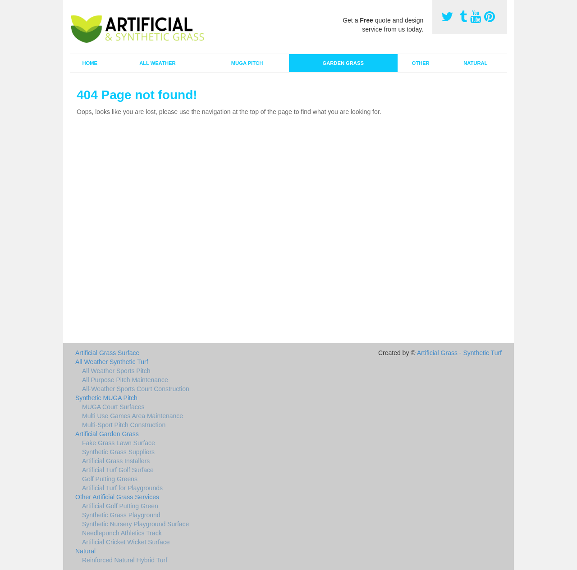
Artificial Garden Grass (107, 434)
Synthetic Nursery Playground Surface (135, 524)
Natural (475, 63)
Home (89, 63)
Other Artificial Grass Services (117, 497)
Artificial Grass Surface (107, 352)
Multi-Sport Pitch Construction (123, 425)
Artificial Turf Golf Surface (118, 470)
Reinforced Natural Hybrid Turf (124, 560)
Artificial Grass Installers (116, 461)
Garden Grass (342, 63)
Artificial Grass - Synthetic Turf (459, 352)
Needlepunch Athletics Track (122, 533)
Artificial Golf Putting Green (120, 506)
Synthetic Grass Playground (121, 515)
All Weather (157, 63)
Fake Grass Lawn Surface (118, 443)
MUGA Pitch (247, 63)
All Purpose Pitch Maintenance (125, 379)
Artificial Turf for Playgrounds (122, 488)
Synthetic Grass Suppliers (118, 452)
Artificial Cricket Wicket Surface (125, 542)
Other (421, 63)
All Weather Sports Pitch (116, 370)
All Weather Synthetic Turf (111, 361)
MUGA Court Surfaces (113, 406)
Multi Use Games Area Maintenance (132, 416)
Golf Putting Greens (109, 479)
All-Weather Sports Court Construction (135, 388)
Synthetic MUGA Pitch (106, 397)
